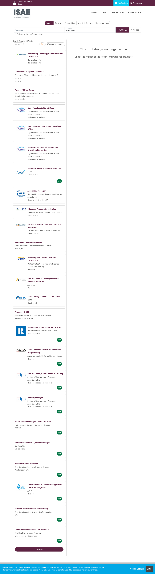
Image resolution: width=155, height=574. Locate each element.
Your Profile (117, 12)
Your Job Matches (85, 23)
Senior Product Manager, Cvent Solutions (33, 421)
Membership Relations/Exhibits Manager (32, 442)
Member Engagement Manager (28, 242)
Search (49, 23)
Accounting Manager (36, 191)
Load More (39, 549)
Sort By (17, 44)
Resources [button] (134, 12)
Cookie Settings (137, 569)
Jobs (103, 12)
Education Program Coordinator (41, 209)
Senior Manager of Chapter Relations (43, 296)
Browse (58, 23)
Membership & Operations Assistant (30, 71)
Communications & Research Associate (32, 529)
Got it (149, 569)
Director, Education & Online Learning (31, 508)
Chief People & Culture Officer (40, 108)
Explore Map (70, 23)
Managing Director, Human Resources (44, 168)
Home (94, 12)
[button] (135, 30)
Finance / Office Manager (25, 90)
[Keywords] (39, 30)
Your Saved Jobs (102, 23)
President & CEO (22, 312)
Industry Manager (35, 397)
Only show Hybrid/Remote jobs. (30, 34)
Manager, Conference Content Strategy (44, 327)
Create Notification (55, 44)
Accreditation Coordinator (26, 463)
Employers (136, 2)
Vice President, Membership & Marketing (45, 373)
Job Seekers (121, 2)
